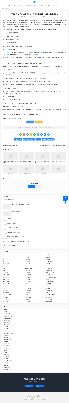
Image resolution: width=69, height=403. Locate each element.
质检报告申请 (49, 268)
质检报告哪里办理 (28, 279)
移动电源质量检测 (6, 279)
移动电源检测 (5, 270)
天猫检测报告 (39, 5)
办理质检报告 (49, 259)
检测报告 (34, 2)
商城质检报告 (49, 288)
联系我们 (29, 386)
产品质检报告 (6, 52)
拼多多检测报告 (53, 5)
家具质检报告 (49, 275)
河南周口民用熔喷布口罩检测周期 (58, 174)
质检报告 (19, 5)
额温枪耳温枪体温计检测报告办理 (10, 145)
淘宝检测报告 (46, 5)
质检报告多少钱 (6, 284)
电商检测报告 (7, 360)
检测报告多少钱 (6, 286)
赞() (30, 122)
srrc (47, 292)
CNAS (40, 58)
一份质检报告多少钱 (50, 295)
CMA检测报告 (6, 297)
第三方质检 (5, 261)
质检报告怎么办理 (28, 270)
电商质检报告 (5, 290)
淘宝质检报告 (27, 286)
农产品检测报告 (7, 332)
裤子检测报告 (7, 366)
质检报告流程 (49, 270)
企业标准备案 (49, 299)
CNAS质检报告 (6, 292)
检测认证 (11, 8)
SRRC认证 (48, 266)
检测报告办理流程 (6, 275)
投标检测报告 (5, 288)
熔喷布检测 (48, 284)
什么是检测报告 (28, 297)
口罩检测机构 (49, 286)
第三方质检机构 (49, 264)
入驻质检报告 (27, 292)
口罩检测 (4, 277)
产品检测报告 (49, 261)
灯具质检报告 (27, 272)
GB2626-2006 (5, 266)
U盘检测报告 (49, 301)
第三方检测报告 (28, 275)
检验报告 (4, 259)
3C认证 (5, 309)
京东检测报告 (32, 5)
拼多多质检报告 (6, 299)
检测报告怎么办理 (28, 288)
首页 (9, 5)
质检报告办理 (27, 257)
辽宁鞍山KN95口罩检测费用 (41, 174)
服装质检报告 (49, 290)
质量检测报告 (9, 49)
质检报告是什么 (28, 284)
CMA (44, 58)
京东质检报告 (27, 281)
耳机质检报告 (5, 272)
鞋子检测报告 (7, 369)
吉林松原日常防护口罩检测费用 (26, 174)
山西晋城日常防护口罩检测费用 (10, 174)
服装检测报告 (49, 297)
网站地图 (39, 395)
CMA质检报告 (7, 315)
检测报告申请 (5, 268)
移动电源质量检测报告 (51, 277)
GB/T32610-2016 (28, 268)
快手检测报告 (7, 339)
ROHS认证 (6, 320)
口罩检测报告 (25, 5)
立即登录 (31, 186)
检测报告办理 (27, 264)
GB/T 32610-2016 (50, 272)
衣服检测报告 (7, 364)
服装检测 (26, 295)
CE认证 (5, 311)
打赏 (38, 122)
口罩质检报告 (5, 301)
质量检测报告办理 (50, 281)
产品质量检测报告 (28, 266)
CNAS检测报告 (28, 299)
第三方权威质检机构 (7, 295)
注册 (38, 186)
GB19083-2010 (6, 281)
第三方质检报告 (6, 264)
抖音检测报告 (7, 341)
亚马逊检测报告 (7, 324)
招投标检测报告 (28, 290)
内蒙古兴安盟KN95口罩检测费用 (58, 161)
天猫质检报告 (27, 277)
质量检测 (44, 139)
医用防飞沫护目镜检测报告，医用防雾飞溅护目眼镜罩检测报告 (34, 14)
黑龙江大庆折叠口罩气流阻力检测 (26, 161)
